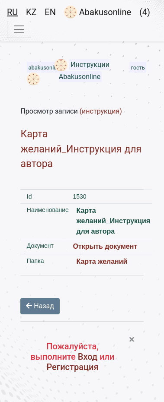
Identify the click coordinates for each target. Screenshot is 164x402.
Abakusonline (97, 12)
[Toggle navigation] (19, 29)
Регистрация (72, 367)
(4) (144, 12)
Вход (87, 356)
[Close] (131, 339)
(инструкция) (101, 111)
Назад (40, 306)
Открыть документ (105, 246)
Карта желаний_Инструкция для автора (80, 149)
